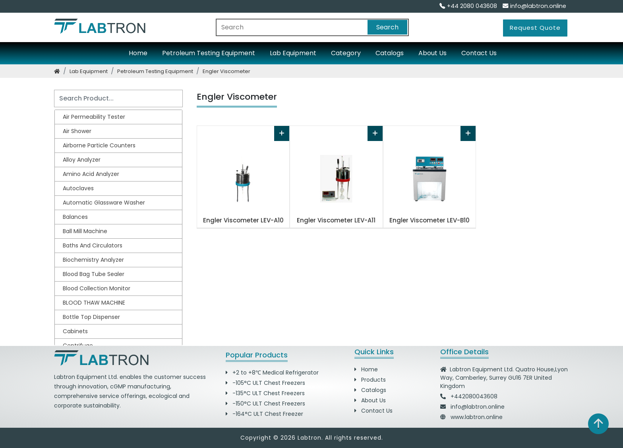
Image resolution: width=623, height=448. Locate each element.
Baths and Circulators (92, 245)
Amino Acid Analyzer (91, 174)
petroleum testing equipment (155, 71)
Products (370, 380)
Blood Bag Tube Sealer (93, 274)
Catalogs (389, 53)
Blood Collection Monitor (96, 288)
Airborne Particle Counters (99, 145)
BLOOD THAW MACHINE (94, 303)
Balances (75, 217)
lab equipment (89, 71)
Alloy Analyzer (82, 160)
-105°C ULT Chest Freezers (265, 383)
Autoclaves (78, 188)
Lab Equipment (293, 53)
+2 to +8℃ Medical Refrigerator (272, 373)
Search (387, 27)
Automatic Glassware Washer (104, 203)
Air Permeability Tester (94, 117)
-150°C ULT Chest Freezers (265, 403)
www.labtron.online (477, 417)
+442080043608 (474, 396)
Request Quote (535, 27)
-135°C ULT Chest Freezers (265, 393)
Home (138, 53)
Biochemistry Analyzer (93, 260)
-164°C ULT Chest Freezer (264, 414)
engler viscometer (226, 71)
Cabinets (75, 331)
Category (346, 53)
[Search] (118, 98)
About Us (432, 53)
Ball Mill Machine (85, 231)
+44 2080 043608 (468, 6)
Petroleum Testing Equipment (208, 53)
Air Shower (77, 131)
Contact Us (479, 53)
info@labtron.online (534, 6)
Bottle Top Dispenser (91, 317)
